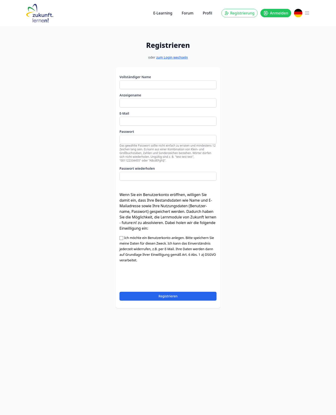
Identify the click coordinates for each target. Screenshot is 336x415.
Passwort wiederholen (137, 168)
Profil (207, 13)
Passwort (126, 131)
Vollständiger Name (135, 77)
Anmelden (275, 13)
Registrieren (168, 296)
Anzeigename (130, 95)
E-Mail (124, 113)
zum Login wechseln (172, 57)
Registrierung (239, 13)
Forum (187, 13)
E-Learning (162, 13)
